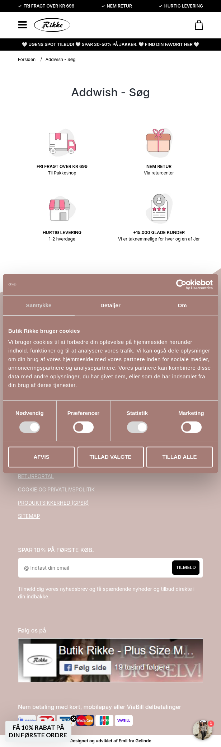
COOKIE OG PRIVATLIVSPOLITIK (56, 489)
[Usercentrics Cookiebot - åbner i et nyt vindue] (181, 284)
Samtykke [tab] (39, 305)
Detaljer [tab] (110, 305)
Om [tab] (182, 305)
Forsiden (27, 59)
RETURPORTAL (36, 476)
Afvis (41, 457)
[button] (38, 731)
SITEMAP (29, 516)
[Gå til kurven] (195, 25)
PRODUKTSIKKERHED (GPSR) (53, 503)
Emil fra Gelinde (135, 740)
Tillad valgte (110, 457)
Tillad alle (179, 457)
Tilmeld (186, 567)
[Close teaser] (73, 718)
